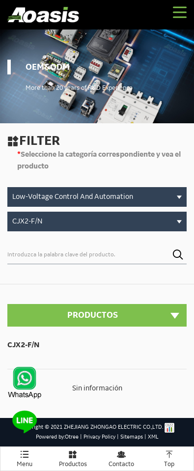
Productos (73, 457)
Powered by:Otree (57, 437)
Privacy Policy (99, 437)
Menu (24, 457)
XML (153, 437)
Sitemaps (131, 437)
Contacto (121, 457)
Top (169, 457)
